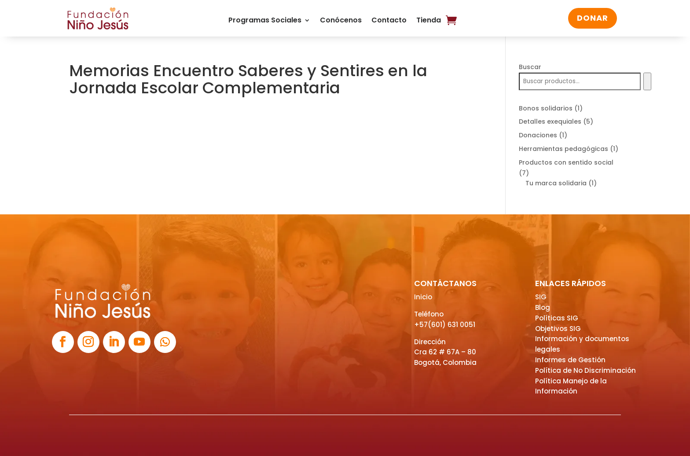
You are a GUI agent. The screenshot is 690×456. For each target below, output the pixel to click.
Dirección (430, 341)
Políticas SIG (556, 318)
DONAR (592, 17)
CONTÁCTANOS (445, 283)
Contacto (389, 21)
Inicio (423, 297)
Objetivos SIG (558, 328)
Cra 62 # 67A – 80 (445, 352)
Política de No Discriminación (585, 370)
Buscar (530, 67)
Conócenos (341, 21)
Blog (542, 307)
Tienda (428, 21)
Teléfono (429, 314)
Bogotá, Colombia (445, 362)
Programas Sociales (264, 21)
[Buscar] (647, 81)
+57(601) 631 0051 (444, 324)
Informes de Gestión (570, 359)
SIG (541, 297)
